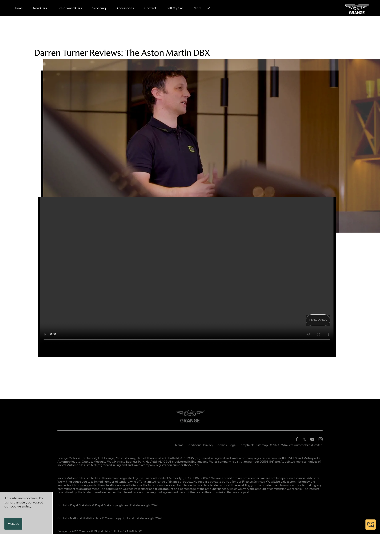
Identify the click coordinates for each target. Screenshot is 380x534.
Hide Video (318, 320)
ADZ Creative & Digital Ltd (90, 531)
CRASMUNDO (132, 531)
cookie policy (21, 506)
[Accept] (13, 524)
